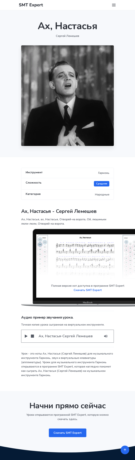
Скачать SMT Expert (67, 433)
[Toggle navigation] (114, 5)
